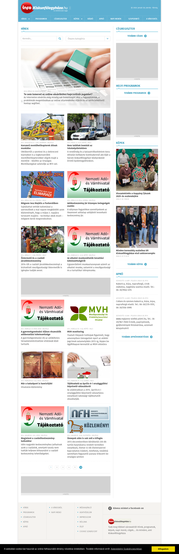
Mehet (59, 38)
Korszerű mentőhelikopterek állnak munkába (39, 147)
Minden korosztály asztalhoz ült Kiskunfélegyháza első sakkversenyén (135, 252)
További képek (135, 264)
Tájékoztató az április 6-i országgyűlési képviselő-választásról (87, 385)
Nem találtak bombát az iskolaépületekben (79, 147)
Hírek (24, 18)
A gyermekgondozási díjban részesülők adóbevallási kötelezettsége (41, 333)
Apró (101, 18)
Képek (76, 18)
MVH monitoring (75, 332)
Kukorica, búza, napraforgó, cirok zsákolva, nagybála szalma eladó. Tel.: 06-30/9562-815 (135, 287)
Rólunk (83, 522)
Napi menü (56, 512)
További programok (135, 93)
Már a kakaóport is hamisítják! (36, 383)
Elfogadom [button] (163, 549)
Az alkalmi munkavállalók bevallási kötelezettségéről (85, 259)
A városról (151, 18)
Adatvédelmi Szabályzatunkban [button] (126, 549)
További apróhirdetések (135, 337)
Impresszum (85, 517)
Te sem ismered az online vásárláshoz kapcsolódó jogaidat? (58, 94)
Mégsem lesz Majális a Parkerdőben (39, 203)
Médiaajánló (86, 507)
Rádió (90, 18)
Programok (41, 18)
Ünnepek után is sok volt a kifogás (85, 438)
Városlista (70, 8)
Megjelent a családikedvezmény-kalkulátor (38, 440)
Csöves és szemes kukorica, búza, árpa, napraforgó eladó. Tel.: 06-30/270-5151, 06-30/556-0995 (135, 304)
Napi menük (115, 18)
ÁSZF (82, 526)
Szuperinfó (133, 18)
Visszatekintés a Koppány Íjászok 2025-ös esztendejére (133, 195)
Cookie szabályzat (88, 531)
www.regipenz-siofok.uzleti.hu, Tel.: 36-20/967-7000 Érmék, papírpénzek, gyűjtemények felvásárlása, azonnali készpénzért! (135, 323)
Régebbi (81, 467)
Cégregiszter (60, 18)
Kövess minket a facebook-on (128, 508)
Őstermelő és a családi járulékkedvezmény (33, 259)
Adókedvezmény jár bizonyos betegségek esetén (88, 205)
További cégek (135, 36)
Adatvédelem (86, 512)
